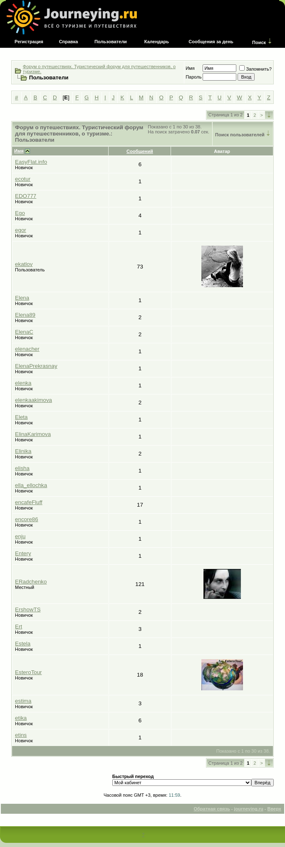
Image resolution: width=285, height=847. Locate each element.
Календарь (156, 41)
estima (23, 701)
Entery (23, 553)
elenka (23, 383)
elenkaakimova (33, 400)
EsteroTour (28, 672)
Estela (22, 643)
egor (20, 230)
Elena (22, 298)
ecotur (22, 179)
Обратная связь (211, 808)
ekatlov (23, 264)
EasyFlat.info (31, 162)
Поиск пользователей (240, 134)
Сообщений (139, 151)
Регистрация (29, 41)
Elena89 (25, 315)
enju (20, 536)
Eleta (21, 417)
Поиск (259, 42)
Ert (18, 626)
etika (21, 718)
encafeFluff (28, 502)
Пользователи (110, 41)
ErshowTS (27, 609)
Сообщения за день (210, 41)
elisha (22, 468)
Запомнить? (255, 68)
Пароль (193, 76)
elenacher (27, 349)
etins (21, 735)
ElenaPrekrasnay (36, 366)
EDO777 (25, 196)
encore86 (26, 519)
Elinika (23, 451)
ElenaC (24, 332)
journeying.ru (248, 808)
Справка (68, 41)
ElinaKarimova (33, 434)
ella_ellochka (31, 485)
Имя (190, 68)
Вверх (274, 808)
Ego (20, 213)
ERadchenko (31, 582)
